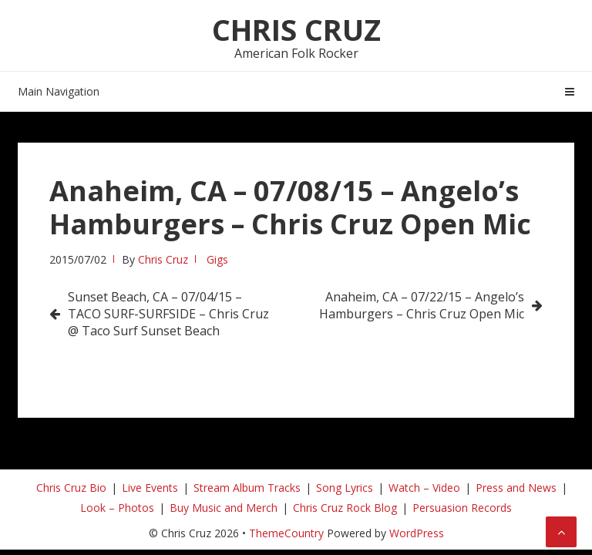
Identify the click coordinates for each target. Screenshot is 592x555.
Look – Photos (117, 507)
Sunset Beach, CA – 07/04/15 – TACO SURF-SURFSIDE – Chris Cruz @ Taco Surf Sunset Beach (168, 313)
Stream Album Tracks (247, 487)
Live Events (150, 487)
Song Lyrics (344, 487)
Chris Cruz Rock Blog (345, 507)
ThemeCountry (286, 533)
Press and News (516, 487)
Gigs (217, 259)
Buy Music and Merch (224, 507)
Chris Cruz (296, 29)
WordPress (416, 533)
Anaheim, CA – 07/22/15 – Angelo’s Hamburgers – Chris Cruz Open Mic (421, 305)
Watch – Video (424, 487)
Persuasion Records (462, 507)
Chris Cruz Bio (71, 487)
